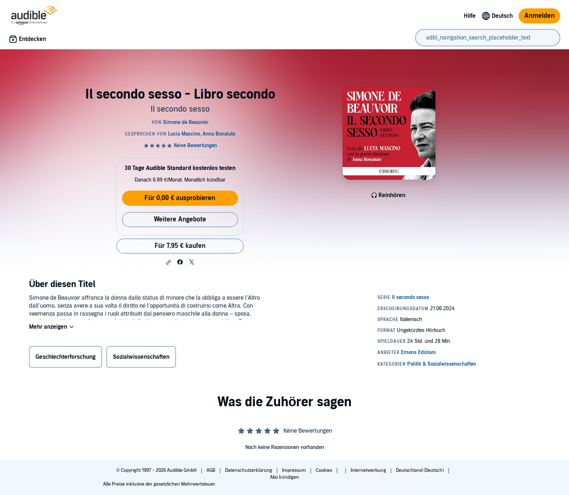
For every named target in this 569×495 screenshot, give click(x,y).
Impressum (294, 470)
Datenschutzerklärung (249, 470)
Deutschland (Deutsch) (420, 470)
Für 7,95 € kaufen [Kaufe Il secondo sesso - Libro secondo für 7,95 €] (180, 246)
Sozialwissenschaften (141, 358)
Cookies (324, 470)
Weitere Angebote (180, 219)
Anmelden (539, 16)
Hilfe (470, 16)
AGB (211, 470)
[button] (168, 262)
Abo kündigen (284, 477)
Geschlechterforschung (65, 358)
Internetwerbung (369, 470)
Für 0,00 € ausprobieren (179, 198)
